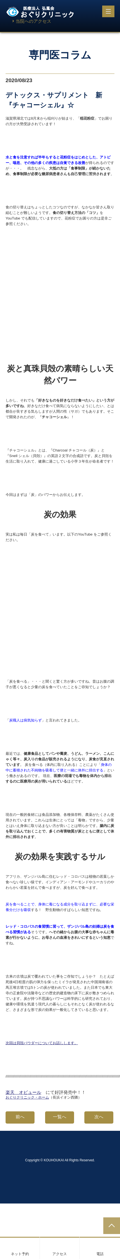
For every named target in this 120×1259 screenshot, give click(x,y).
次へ (98, 1116)
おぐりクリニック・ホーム (27, 1097)
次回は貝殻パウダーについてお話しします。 (42, 1043)
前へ (20, 1116)
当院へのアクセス (31, 21)
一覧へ (59, 1116)
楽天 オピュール (23, 1092)
